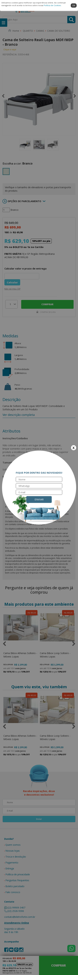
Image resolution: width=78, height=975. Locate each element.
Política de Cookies (52, 5)
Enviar (39, 499)
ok (73, 5)
